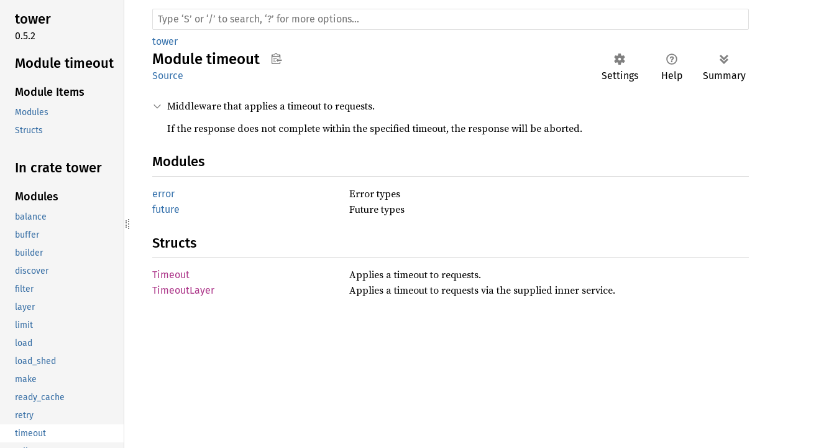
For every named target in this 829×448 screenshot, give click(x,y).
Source (167, 76)
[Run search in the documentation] (450, 19)
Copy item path (276, 58)
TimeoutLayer (183, 290)
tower (165, 41)
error (163, 194)
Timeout (171, 275)
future (166, 209)
